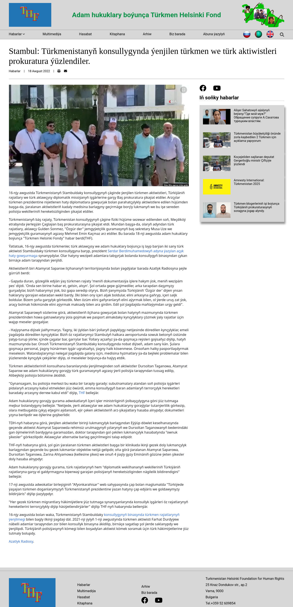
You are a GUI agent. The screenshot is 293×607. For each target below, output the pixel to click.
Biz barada (177, 34)
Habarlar (83, 585)
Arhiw (147, 34)
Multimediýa (52, 34)
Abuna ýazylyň (214, 34)
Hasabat (85, 34)
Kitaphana (117, 34)
